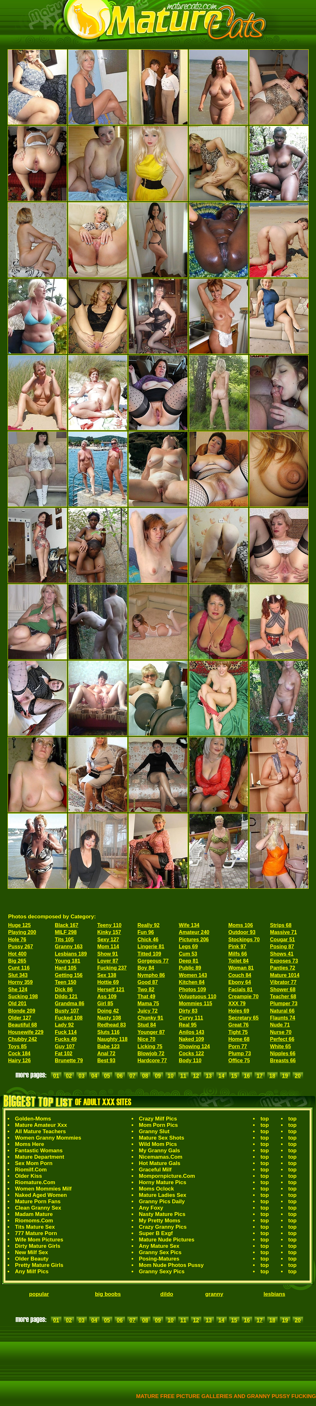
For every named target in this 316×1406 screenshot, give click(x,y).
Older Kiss (28, 1176)
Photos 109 (192, 989)
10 (171, 1076)
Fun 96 (146, 932)
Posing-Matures (159, 1259)
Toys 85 (17, 1046)
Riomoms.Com (34, 1221)
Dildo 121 (66, 996)
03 (82, 1076)
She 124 (17, 989)
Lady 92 (64, 1025)
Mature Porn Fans (38, 1201)
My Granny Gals (159, 1151)
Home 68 (239, 1039)
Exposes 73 (284, 961)
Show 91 (107, 954)
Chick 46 (148, 939)
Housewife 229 (26, 1032)
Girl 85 (105, 1003)
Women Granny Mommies (48, 1138)
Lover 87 (107, 961)
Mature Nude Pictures (167, 1240)
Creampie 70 (243, 996)
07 (132, 1076)
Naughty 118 (112, 1039)
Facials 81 (240, 989)
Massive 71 (283, 932)
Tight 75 (238, 1032)
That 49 (146, 996)
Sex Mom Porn (33, 1163)
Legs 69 (188, 946)
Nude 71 (280, 1025)
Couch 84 (239, 975)
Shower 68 (282, 989)
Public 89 (190, 968)
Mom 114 (108, 946)
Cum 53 (188, 954)
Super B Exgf (156, 1233)
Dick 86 (64, 989)
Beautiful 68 (22, 1025)
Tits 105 (64, 939)
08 (145, 1076)
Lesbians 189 (71, 954)
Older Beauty (32, 1259)
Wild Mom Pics (158, 1144)
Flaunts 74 (282, 1018)
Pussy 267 (20, 946)
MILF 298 (66, 932)
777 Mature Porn (36, 1233)
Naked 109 (191, 1039)
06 (120, 1076)
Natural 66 (282, 1011)
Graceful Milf (155, 1170)
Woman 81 (241, 968)
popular (39, 1294)
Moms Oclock (156, 1189)
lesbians (274, 1294)
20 (298, 1076)
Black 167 (67, 925)
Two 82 (146, 989)
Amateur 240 (194, 932)
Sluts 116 (108, 1032)
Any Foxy (151, 1208)
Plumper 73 (283, 1003)
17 (260, 1076)
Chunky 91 (150, 1018)
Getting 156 (69, 975)
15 (234, 1076)
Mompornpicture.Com (167, 1176)
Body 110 (190, 1060)
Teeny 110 (109, 925)
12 (196, 1076)
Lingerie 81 (151, 946)
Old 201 (17, 1003)
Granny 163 (69, 946)
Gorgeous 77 (153, 961)
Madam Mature (34, 1214)
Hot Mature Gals (159, 1163)
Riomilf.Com (31, 1170)
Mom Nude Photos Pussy (171, 1265)
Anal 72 (106, 1053)
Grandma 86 (69, 1003)
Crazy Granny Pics (163, 1227)
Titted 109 (149, 954)
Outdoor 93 (241, 932)
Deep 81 (188, 961)
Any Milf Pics (32, 1271)
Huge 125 (19, 925)
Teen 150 (65, 982)
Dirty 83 (188, 1011)
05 (107, 1076)
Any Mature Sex (159, 1246)
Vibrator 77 (283, 982)
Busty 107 (67, 1011)
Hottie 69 (108, 982)
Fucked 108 (69, 1018)
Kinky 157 (109, 932)
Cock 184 (19, 1053)
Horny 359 (20, 982)
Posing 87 (282, 946)
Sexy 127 (108, 939)
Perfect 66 (282, 1039)
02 (69, 1076)
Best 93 (106, 1060)
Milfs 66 (237, 954)
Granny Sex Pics (160, 1252)
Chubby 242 (22, 1039)
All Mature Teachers (40, 1131)
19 (285, 1076)
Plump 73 (239, 1053)
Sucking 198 (23, 996)
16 (247, 1076)
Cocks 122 (191, 1053)
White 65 (280, 1046)
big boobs (108, 1294)
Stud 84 (147, 1025)
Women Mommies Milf (43, 1189)
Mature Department (39, 1157)
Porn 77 (237, 1046)
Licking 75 (150, 1046)
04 (94, 1076)
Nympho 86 (151, 975)
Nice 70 (146, 1039)
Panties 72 (282, 968)
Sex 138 (106, 975)
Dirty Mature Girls (37, 1246)
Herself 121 (110, 989)
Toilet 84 (238, 961)
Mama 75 (148, 1003)
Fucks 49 (66, 1039)
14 (221, 1076)
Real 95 (187, 1025)
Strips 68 (281, 925)
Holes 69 (238, 1011)
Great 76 (238, 1025)
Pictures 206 (194, 939)
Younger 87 (151, 1032)
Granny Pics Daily (162, 1201)
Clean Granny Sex (38, 1208)
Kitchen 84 (191, 982)
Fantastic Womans (39, 1151)
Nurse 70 (281, 1032)
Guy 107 (65, 1046)
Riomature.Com (35, 1182)
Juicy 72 (148, 1011)
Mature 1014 (284, 975)
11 (183, 1076)
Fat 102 (63, 1053)
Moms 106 (240, 925)
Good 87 (148, 982)
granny (214, 1294)
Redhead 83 (111, 1025)
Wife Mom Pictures (39, 1240)
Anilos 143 (191, 1032)
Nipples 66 (282, 1053)
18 (272, 1076)
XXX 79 (236, 1003)
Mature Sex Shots (161, 1138)
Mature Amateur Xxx (41, 1125)
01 (56, 1076)
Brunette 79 (69, 1060)
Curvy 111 (191, 1018)
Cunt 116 (19, 968)
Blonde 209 (21, 1011)
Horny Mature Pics (162, 1182)
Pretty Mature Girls (39, 1265)
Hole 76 (17, 939)
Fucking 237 (112, 968)
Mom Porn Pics (158, 1125)
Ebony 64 (239, 982)
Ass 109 (107, 996)
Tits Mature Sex (35, 1227)
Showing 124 (194, 1046)
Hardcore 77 (152, 1060)
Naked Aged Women (41, 1195)
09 (158, 1076)
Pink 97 (237, 946)
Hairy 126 (19, 1060)
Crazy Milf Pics (158, 1119)
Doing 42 (108, 1011)
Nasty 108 (109, 1018)
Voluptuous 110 (197, 996)
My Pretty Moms (159, 1221)
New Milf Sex (31, 1252)
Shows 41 (281, 954)
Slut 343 (18, 975)
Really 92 (149, 925)
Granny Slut (154, 1131)
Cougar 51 (282, 939)
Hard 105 (66, 968)
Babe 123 (108, 1046)
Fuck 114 (66, 1032)
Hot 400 (17, 954)
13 (209, 1076)
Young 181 (67, 961)
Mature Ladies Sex (162, 1195)
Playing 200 (22, 932)
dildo (166, 1294)
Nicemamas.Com (160, 1157)
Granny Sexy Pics (162, 1271)
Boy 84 (146, 968)
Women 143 (193, 975)
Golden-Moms (33, 1119)
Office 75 (239, 1060)
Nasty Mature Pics (162, 1214)
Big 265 (17, 961)
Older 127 (19, 1018)
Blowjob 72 (151, 1053)
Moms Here (29, 1144)
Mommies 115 (195, 1003)
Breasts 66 (283, 1060)
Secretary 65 (243, 1018)
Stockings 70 (244, 939)
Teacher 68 (283, 996)
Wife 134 (189, 925)
